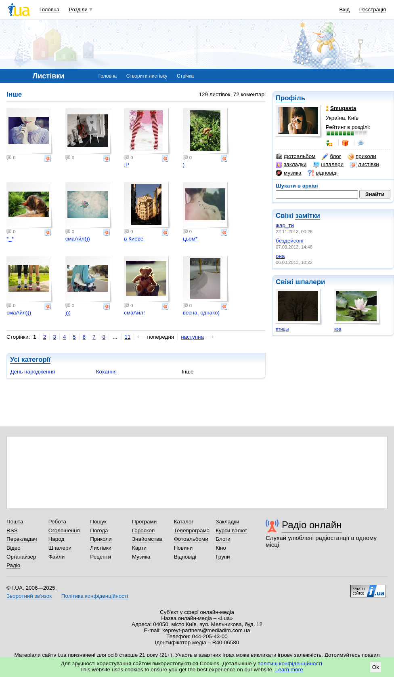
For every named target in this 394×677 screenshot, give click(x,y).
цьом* (190, 239)
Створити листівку (147, 76)
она (280, 256)
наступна (192, 337)
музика (288, 173)
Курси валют (231, 530)
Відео (13, 548)
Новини (183, 548)
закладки (291, 164)
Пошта (14, 522)
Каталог (184, 522)
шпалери (328, 164)
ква (337, 329)
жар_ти (285, 225)
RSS (12, 530)
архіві (310, 186)
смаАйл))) (77, 239)
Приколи (100, 539)
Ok (375, 667)
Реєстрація (372, 9)
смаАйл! (134, 313)
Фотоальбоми (191, 539)
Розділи (78, 9)
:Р (126, 165)
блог (331, 156)
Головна (49, 9)
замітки (307, 215)
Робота (57, 522)
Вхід (345, 9)
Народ (56, 539)
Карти (139, 548)
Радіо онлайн (312, 524)
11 (128, 337)
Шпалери (59, 548)
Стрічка (185, 76)
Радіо (13, 565)
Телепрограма (192, 530)
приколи (362, 156)
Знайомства (147, 539)
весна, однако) (201, 313)
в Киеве (133, 239)
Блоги (223, 539)
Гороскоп (143, 530)
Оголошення (64, 530)
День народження (32, 372)
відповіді (322, 173)
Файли (56, 557)
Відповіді (185, 557)
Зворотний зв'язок (29, 596)
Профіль (290, 98)
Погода (99, 530)
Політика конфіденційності (94, 596)
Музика (141, 557)
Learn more (289, 669)
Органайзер (21, 557)
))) (68, 313)
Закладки (227, 522)
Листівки (100, 548)
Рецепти (100, 557)
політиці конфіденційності (290, 663)
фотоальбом (295, 156)
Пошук (98, 522)
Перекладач (21, 539)
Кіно (221, 548)
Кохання (106, 372)
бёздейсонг (290, 241)
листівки (364, 164)
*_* (10, 239)
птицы (282, 329)
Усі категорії (30, 359)
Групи (223, 557)
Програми (144, 522)
